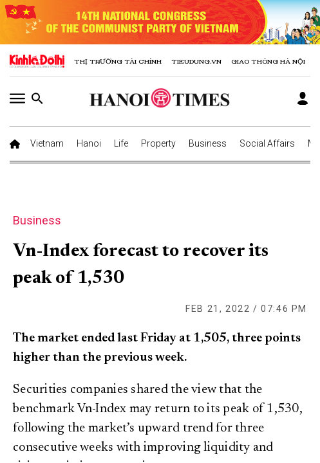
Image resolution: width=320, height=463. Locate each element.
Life (121, 143)
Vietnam (47, 143)
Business (208, 143)
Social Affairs (267, 143)
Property (158, 143)
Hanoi (89, 143)
